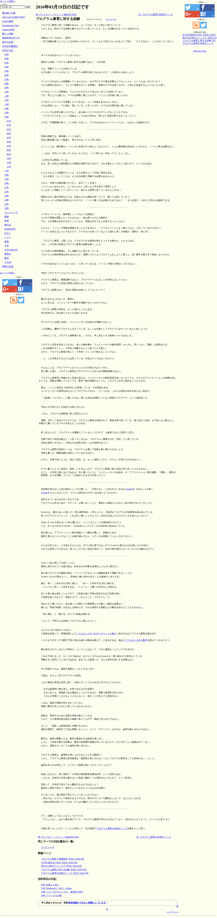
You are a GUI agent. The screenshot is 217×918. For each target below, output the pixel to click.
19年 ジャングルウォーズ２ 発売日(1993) (62, 892)
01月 (9, 121)
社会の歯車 (7, 21)
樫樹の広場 (7, 266)
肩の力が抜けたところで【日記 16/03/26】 (62, 866)
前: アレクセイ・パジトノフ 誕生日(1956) (56, 14)
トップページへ (172, 912)
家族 (6, 241)
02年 (6, 58)
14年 (6, 108)
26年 (6, 208)
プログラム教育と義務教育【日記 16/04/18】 (63, 859)
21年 (6, 187)
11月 (9, 162)
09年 (6, 88)
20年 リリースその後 (51, 895)
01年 (6, 54)
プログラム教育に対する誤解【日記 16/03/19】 (64, 869)
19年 (6, 179)
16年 (6, 117)
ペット (7, 237)
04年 (6, 67)
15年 (6, 113)
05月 (9, 137)
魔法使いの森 (9, 13)
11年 (6, 96)
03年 (6, 63)
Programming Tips (10, 25)
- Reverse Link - (200, 51)
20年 (6, 183)
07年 (6, 79)
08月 (9, 150)
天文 (6, 245)
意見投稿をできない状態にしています (87, 903)
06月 (9, 142)
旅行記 (7, 225)
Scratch (129, 489)
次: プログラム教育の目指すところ (155, 14)
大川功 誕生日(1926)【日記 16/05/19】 (59, 862)
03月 (9, 129)
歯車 (6, 216)
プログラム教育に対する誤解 (58, 19)
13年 (6, 104)
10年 (6, 92)
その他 (7, 262)
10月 (9, 158)
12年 (6, 100)
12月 (9, 167)
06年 (6, 75)
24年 (6, 200)
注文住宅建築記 (10, 46)
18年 (6, 175)
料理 (6, 221)
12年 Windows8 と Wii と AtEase (56, 888)
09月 (9, 154)
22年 (6, 191)
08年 (6, 83)
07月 (9, 146)
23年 (6, 196)
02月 (9, 125)
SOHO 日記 (7, 50)
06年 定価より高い (50, 885)
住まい (7, 233)
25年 (6, 204)
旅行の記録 (7, 42)
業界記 (7, 254)
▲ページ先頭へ (8, 273)
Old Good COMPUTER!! (13, 17)
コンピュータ (110, 19)
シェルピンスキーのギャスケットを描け (96, 633)
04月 (9, 133)
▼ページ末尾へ (8, 1)
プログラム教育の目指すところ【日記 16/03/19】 (65, 873)
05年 (6, 71)
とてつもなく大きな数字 (135, 640)
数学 (6, 258)
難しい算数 (7, 34)
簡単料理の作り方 (11, 38)
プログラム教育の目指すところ (111, 828)
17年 (6, 171)
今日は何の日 (11, 250)
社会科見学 (10, 229)
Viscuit (44, 492)
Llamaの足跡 (8, 29)
